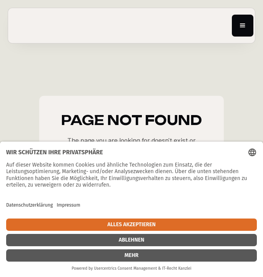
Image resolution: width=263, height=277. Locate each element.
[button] (242, 26)
